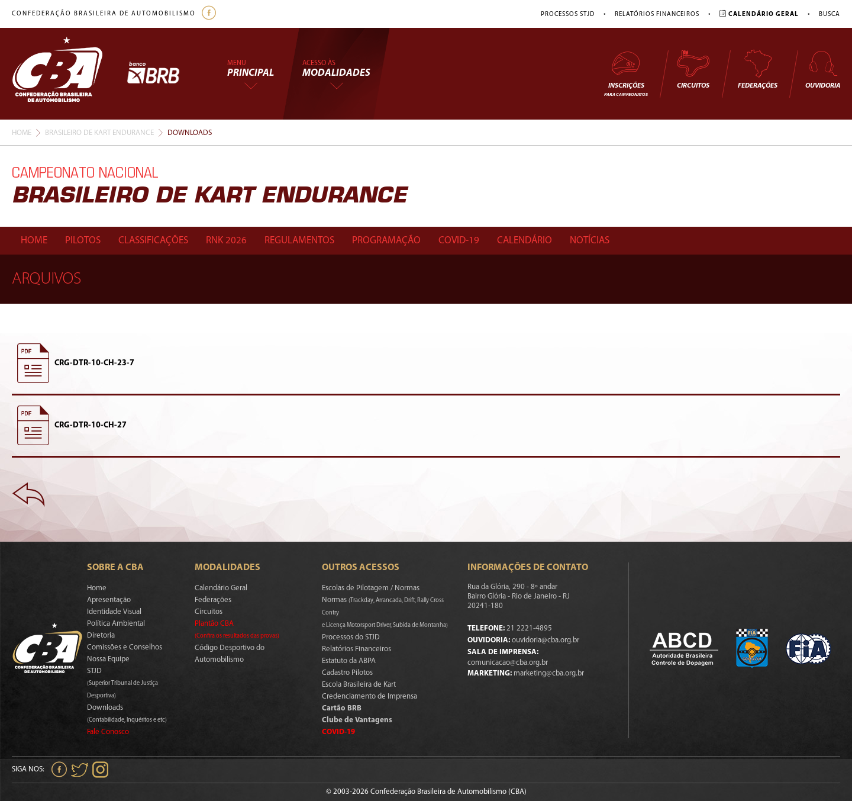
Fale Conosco (108, 732)
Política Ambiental (116, 624)
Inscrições (626, 73)
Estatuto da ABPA (349, 661)
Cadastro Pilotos (347, 673)
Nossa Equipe (108, 659)
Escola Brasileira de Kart (359, 685)
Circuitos (693, 69)
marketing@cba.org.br (549, 673)
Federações (757, 69)
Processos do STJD (351, 637)
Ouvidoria (822, 69)
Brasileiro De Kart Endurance (99, 133)
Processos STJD (568, 14)
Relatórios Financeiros (657, 14)
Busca (829, 14)
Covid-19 (458, 241)
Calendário (524, 241)
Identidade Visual (114, 612)
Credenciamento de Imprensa (369, 696)
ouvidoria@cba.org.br (545, 640)
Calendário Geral (221, 588)
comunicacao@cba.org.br (507, 663)
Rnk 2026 (226, 241)
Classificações (153, 241)
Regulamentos (299, 241)
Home (21, 133)
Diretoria (101, 635)
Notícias (589, 241)
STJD (122, 683)
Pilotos (83, 241)
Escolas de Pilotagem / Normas (370, 588)
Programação (386, 241)
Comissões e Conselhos (124, 647)
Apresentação (109, 600)
